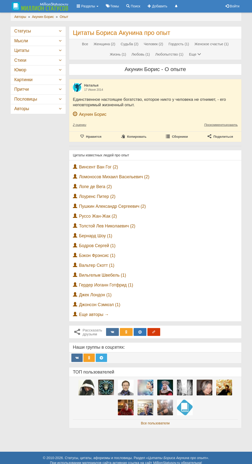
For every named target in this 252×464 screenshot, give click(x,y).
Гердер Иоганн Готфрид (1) (106, 285)
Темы (112, 6)
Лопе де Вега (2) (95, 186)
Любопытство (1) (169, 54)
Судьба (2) (129, 44)
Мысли (21, 40)
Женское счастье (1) (211, 44)
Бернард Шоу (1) (95, 235)
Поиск (133, 6)
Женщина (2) (104, 44)
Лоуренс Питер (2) (97, 196)
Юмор (20, 69)
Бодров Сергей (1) (97, 245)
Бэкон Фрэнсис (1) (97, 255)
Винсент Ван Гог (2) (98, 167)
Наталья (91, 85)
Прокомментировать (221, 125)
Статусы (22, 31)
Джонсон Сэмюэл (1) (99, 304)
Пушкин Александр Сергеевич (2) (112, 206)
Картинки (23, 79)
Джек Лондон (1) (95, 294)
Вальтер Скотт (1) (96, 265)
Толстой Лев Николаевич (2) (107, 226)
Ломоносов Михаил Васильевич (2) (114, 176)
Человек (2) (153, 44)
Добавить (157, 6)
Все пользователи (155, 423)
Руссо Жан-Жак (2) (98, 216)
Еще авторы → (94, 314)
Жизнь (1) (118, 54)
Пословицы (25, 99)
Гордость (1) (179, 44)
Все (85, 44)
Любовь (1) (140, 54)
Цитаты (21, 50)
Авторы (21, 108)
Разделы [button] (87, 6)
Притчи (21, 89)
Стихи (20, 60)
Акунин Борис (93, 114)
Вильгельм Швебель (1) (102, 275)
